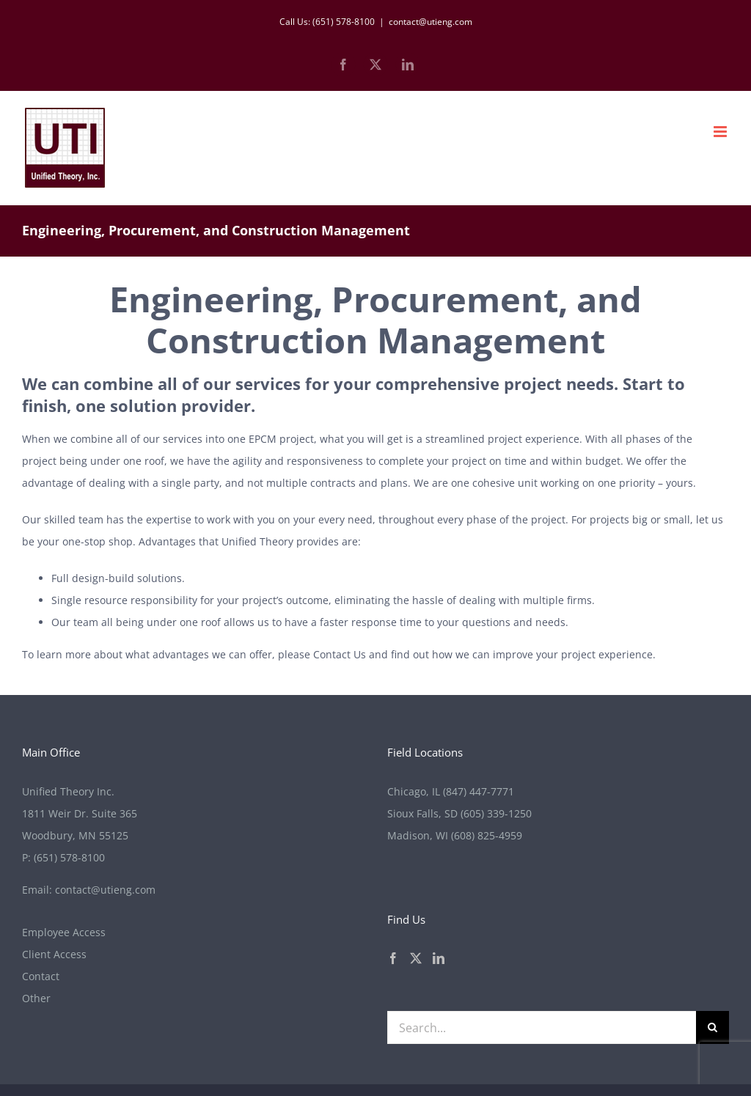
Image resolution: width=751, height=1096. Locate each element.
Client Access (54, 954)
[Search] (712, 1027)
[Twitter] (416, 958)
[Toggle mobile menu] (721, 131)
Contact (40, 976)
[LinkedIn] (438, 958)
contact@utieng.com (430, 21)
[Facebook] (393, 958)
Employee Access (64, 932)
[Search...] (541, 1027)
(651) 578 (69, 857)
